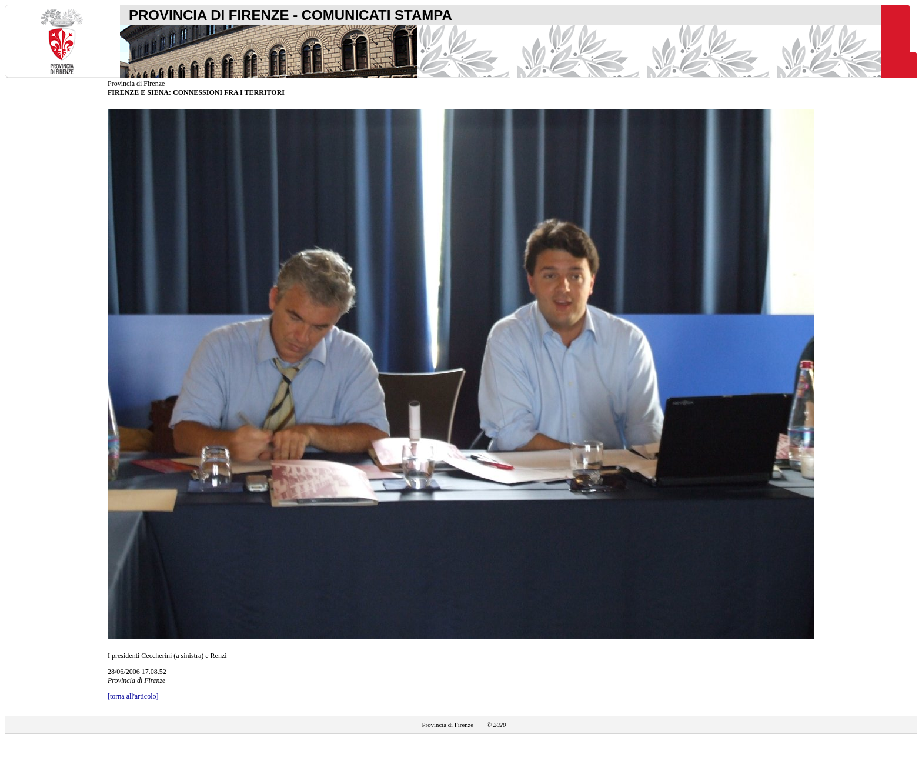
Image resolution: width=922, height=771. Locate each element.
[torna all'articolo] (133, 696)
